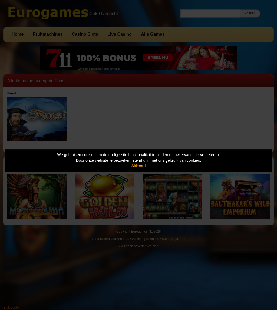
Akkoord (138, 166)
